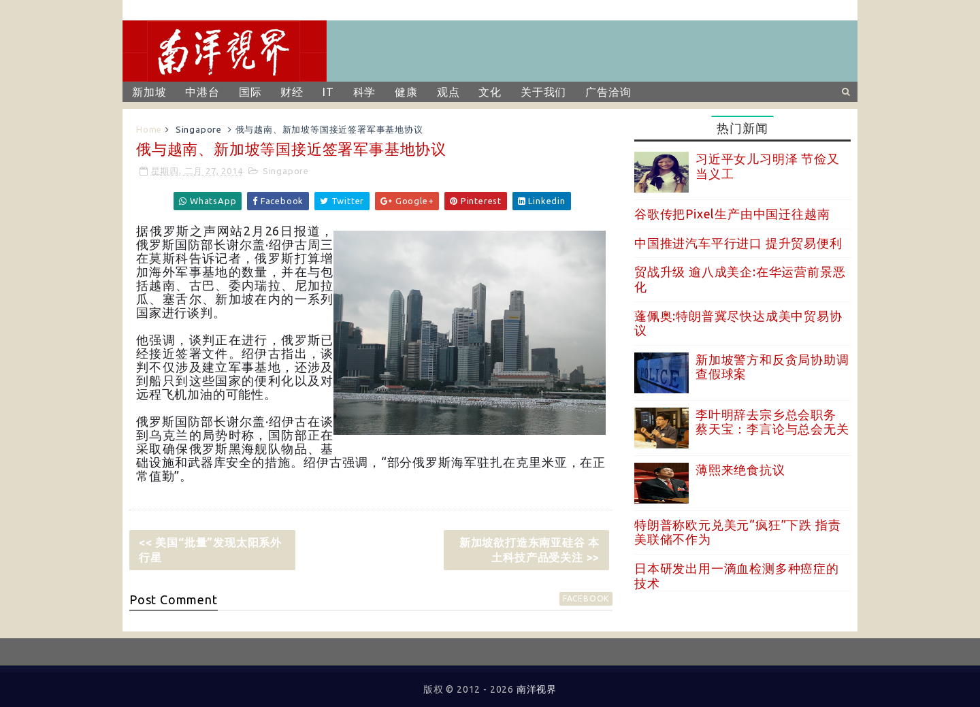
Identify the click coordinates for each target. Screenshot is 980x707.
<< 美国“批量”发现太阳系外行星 (210, 549)
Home (149, 129)
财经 (292, 92)
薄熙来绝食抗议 (740, 469)
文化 (490, 92)
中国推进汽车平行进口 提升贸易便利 (738, 243)
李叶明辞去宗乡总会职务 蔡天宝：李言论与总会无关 (772, 422)
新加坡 (149, 92)
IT (328, 92)
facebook (586, 598)
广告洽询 (608, 92)
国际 (250, 92)
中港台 (202, 92)
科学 (364, 92)
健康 (406, 92)
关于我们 (543, 92)
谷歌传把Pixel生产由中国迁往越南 (732, 213)
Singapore (199, 129)
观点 (448, 92)
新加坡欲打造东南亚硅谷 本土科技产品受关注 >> (529, 549)
